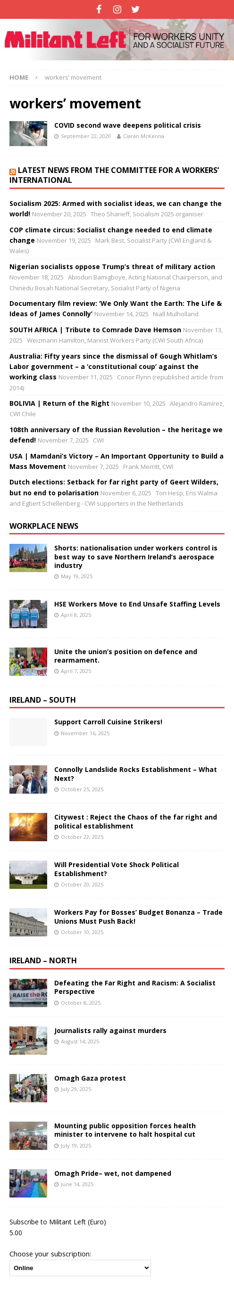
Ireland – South (42, 700)
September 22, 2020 (86, 135)
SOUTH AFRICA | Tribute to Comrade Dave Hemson (95, 329)
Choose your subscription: (50, 1253)
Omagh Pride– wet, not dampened (112, 1173)
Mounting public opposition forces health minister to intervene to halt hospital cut (125, 1130)
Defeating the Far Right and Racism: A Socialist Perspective (135, 987)
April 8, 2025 (76, 614)
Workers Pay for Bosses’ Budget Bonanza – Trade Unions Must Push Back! (138, 916)
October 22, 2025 (82, 836)
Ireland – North (43, 960)
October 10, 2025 (82, 931)
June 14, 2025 (77, 1184)
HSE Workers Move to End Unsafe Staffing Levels (137, 603)
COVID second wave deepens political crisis (127, 125)
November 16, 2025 (85, 733)
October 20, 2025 (82, 884)
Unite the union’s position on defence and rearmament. (125, 655)
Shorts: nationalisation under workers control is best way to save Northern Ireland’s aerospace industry (135, 556)
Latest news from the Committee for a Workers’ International (114, 175)
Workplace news (43, 526)
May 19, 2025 (76, 576)
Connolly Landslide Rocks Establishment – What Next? (135, 773)
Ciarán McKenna (143, 135)
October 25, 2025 (82, 789)
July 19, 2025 (76, 1145)
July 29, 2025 (76, 1088)
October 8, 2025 (80, 1002)
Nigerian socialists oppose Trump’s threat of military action (112, 266)
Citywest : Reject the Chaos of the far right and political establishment (135, 821)
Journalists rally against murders (110, 1030)
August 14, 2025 (80, 1041)
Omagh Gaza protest (90, 1078)
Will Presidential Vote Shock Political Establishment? (116, 869)
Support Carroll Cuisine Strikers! (108, 721)
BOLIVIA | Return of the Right (59, 403)
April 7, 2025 (76, 670)
